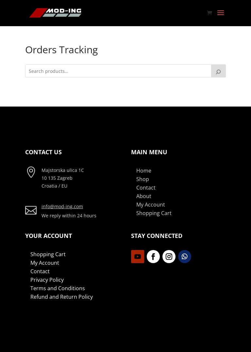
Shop (142, 179)
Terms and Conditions (57, 288)
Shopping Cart (154, 213)
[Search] (218, 70)
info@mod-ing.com (62, 206)
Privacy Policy (47, 279)
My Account (150, 204)
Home (143, 170)
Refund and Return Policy (61, 296)
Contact (146, 187)
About (143, 196)
